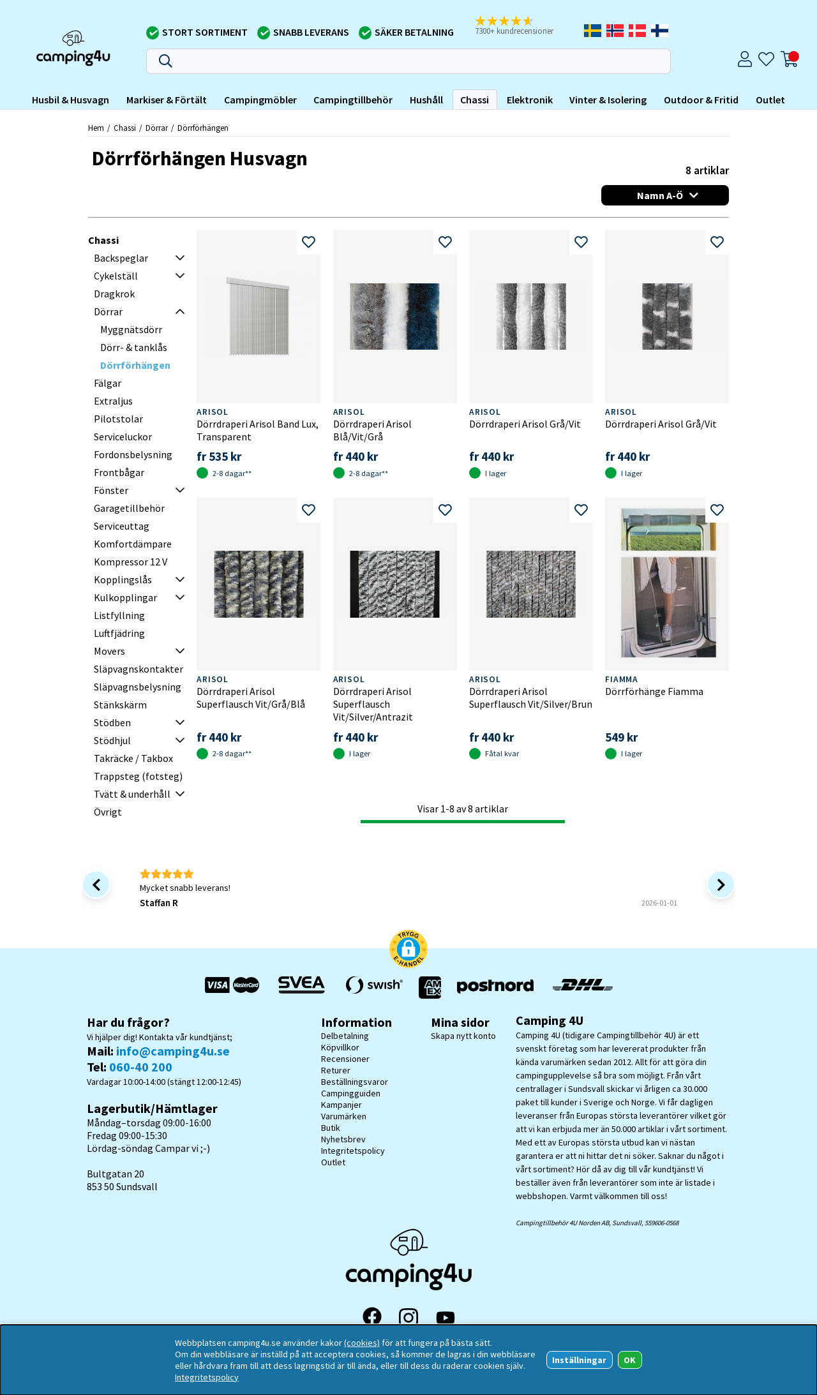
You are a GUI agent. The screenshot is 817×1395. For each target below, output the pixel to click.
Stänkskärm (120, 704)
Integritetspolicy (353, 1150)
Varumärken (343, 1116)
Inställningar (579, 1360)
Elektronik (530, 99)
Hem (96, 128)
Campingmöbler (260, 99)
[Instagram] (408, 1318)
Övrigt (108, 811)
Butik (330, 1127)
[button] (523, 26)
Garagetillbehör (129, 508)
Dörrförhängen (203, 128)
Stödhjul (112, 740)
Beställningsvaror (354, 1081)
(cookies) (362, 1342)
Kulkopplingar (125, 597)
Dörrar (157, 128)
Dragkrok (114, 293)
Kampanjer (341, 1104)
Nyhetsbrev (343, 1139)
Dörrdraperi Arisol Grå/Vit (525, 423)
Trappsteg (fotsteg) (138, 776)
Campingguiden (350, 1093)
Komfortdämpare (133, 543)
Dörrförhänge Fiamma (654, 691)
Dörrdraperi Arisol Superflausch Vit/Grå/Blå (251, 697)
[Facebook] (372, 1318)
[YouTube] (445, 1318)
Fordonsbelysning (133, 454)
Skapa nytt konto (463, 1035)
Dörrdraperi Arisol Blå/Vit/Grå (372, 430)
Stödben (112, 722)
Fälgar (107, 383)
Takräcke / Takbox (133, 758)
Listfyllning (119, 615)
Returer (335, 1070)
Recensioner (345, 1058)
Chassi (474, 99)
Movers (109, 651)
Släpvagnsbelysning (137, 686)
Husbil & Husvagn (70, 99)
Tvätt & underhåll (132, 793)
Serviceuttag (121, 525)
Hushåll (426, 99)
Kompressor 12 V (130, 561)
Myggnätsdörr (131, 329)
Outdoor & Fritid (701, 99)
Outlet (770, 99)
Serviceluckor (123, 436)
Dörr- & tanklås (133, 347)
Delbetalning (345, 1035)
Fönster (111, 490)
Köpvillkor (340, 1047)
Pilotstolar (118, 418)
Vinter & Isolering (608, 99)
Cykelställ (116, 275)
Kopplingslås (123, 579)
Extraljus (113, 400)
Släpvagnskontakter (138, 668)
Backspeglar (121, 257)
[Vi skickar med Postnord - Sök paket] (495, 987)
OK (630, 1360)
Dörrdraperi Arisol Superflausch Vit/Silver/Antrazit (373, 704)
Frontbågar (119, 472)
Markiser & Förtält (166, 99)
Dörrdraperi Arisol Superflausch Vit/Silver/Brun (530, 697)
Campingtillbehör (353, 99)
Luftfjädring (119, 633)
